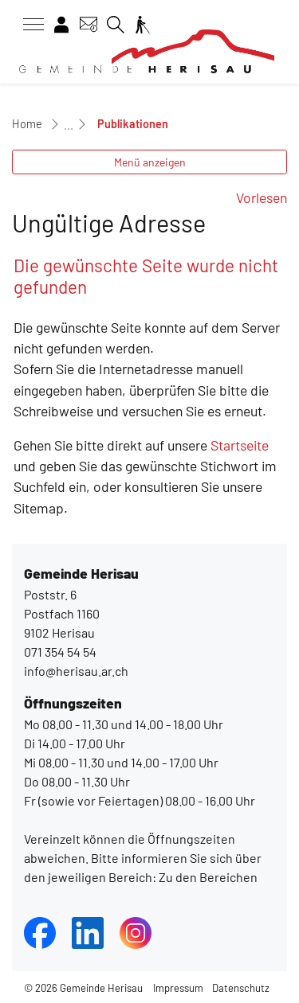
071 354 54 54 (60, 651)
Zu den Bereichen (207, 876)
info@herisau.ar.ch (76, 670)
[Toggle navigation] (28, 25)
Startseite (239, 445)
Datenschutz (240, 988)
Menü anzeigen (150, 162)
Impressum (178, 988)
